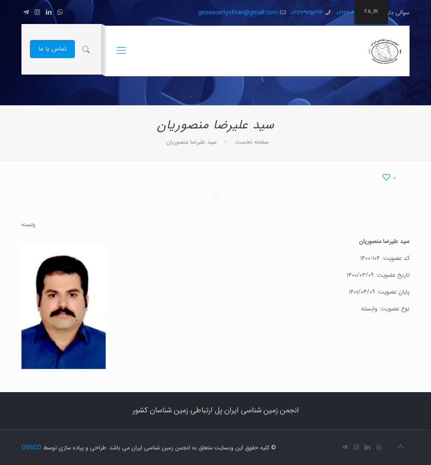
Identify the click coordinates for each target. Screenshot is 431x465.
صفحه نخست (252, 142)
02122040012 (350, 12)
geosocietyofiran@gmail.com (238, 12)
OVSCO (31, 447)
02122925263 (307, 12)
